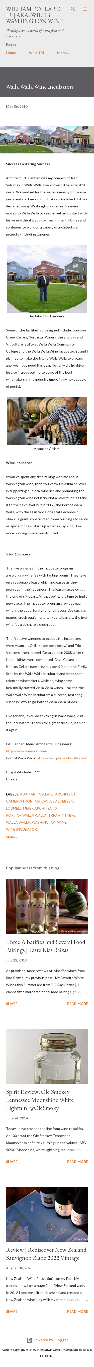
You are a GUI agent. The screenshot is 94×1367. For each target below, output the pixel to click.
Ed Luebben (63, 801)
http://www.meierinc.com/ (26, 751)
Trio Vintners (61, 815)
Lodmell (14, 808)
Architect (65, 794)
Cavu (46, 801)
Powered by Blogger (47, 1340)
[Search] (73, 9)
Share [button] (12, 837)
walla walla (18, 822)
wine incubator (21, 829)
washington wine (49, 822)
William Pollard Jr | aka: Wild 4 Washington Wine (34, 15)
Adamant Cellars (37, 794)
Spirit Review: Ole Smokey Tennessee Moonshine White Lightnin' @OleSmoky (40, 1100)
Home (11, 52)
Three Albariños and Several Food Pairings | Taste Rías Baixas (45, 946)
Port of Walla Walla (26, 815)
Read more (77, 1003)
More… (63, 52)
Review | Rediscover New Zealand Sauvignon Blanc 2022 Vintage (46, 1254)
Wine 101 (36, 52)
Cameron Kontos (23, 801)
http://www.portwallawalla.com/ (62, 758)
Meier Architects (40, 808)
